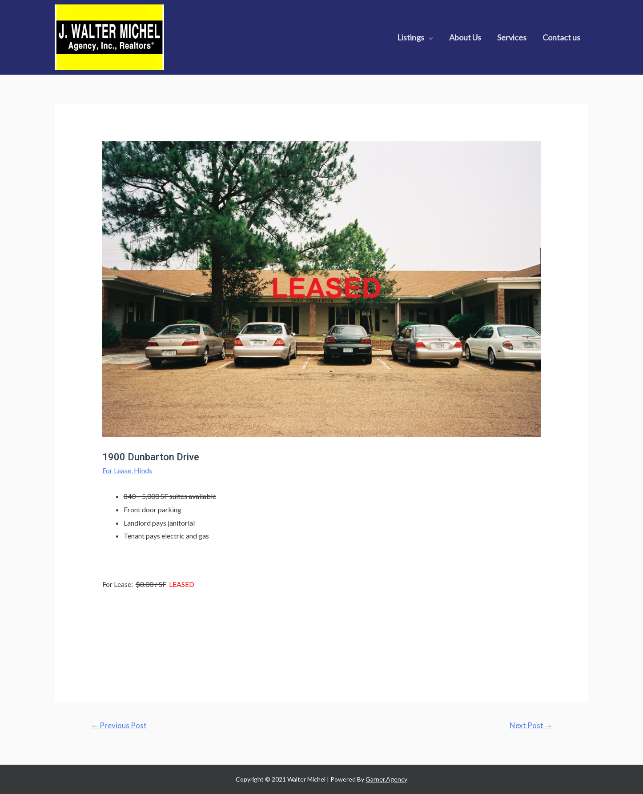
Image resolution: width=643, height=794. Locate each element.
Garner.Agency (386, 779)
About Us (465, 37)
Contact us (561, 37)
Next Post (531, 725)
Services (511, 37)
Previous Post (119, 725)
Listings (410, 37)
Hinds (143, 470)
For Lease (116, 470)
